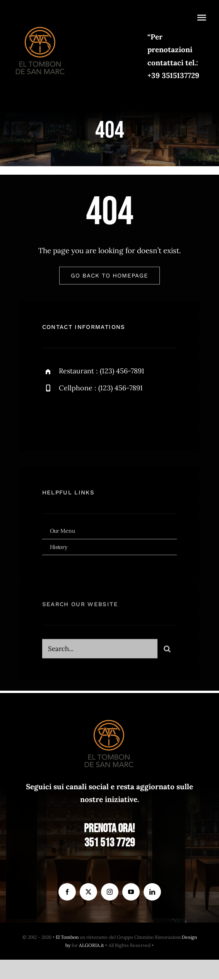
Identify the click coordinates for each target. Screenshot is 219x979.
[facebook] (51, 418)
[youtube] (131, 892)
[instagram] (93, 418)
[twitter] (72, 418)
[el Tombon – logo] (41, 25)
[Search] (167, 651)
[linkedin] (152, 892)
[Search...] (100, 651)
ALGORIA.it (91, 945)
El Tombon (67, 937)
